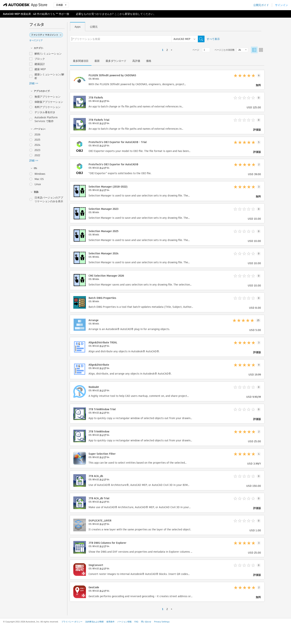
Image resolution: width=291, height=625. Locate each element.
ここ (117, 14)
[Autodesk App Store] (25, 5)
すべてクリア (36, 40)
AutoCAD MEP (11, 14)
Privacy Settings (162, 621)
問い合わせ (146, 621)
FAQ (136, 621)
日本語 (61, 4)
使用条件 (110, 621)
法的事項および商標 (94, 621)
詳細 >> (33, 83)
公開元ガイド (261, 5)
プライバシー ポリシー (71, 621)
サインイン (281, 5)
